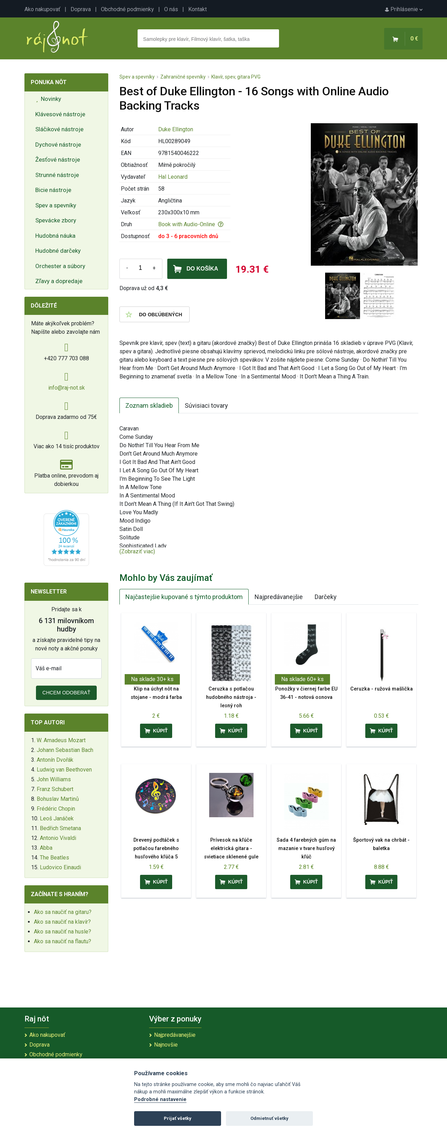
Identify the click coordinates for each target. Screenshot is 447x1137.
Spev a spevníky (55, 205)
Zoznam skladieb (149, 405)
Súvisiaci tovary (206, 405)
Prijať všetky (177, 1118)
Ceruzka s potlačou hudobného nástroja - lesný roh (231, 697)
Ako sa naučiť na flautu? (62, 941)
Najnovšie (166, 1044)
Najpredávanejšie (279, 596)
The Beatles (54, 857)
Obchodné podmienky (127, 9)
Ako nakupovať (42, 9)
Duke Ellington (175, 129)
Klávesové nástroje (60, 114)
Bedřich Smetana (60, 828)
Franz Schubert (55, 789)
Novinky (48, 98)
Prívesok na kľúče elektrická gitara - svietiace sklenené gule (231, 848)
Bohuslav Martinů (58, 799)
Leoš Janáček (57, 818)
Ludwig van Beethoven (64, 769)
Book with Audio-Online (191, 224)
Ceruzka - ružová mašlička (381, 689)
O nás (171, 9)
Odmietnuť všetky (269, 1118)
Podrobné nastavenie (160, 1099)
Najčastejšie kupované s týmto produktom (184, 596)
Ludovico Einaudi (60, 867)
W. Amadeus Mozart (61, 740)
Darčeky (326, 596)
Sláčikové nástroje (59, 129)
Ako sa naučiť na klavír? (62, 921)
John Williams (54, 779)
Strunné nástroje (57, 174)
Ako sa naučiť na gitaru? (62, 912)
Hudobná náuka (55, 235)
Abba (46, 847)
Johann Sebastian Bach (65, 750)
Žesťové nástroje (57, 159)
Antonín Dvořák (55, 759)
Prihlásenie (404, 9)
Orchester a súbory (60, 266)
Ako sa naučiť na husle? (62, 931)
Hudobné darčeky (58, 250)
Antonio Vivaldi (58, 838)
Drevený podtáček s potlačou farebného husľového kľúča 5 (156, 848)
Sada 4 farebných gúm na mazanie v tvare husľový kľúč (306, 848)
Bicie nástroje (53, 189)
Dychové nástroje (58, 144)
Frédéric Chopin (56, 808)
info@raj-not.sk (66, 387)
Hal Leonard (173, 176)
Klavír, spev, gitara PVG (236, 77)
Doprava (81, 9)
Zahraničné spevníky (183, 77)
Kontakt (197, 9)
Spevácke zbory (55, 220)
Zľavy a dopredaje (58, 281)
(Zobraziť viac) (137, 551)
